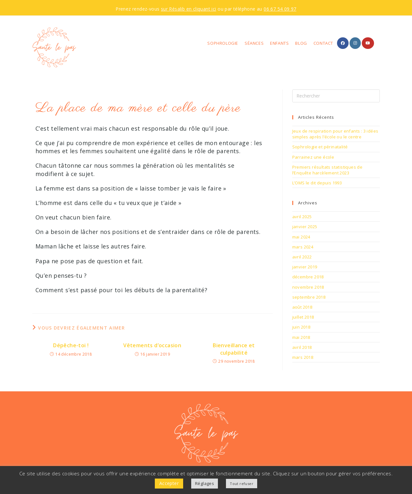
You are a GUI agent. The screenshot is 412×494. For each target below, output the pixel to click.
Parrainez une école (313, 157)
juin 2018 (301, 327)
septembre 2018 (309, 297)
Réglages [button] (204, 483)
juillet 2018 (303, 317)
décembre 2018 (308, 277)
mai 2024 (301, 237)
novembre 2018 (308, 287)
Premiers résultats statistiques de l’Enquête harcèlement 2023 (327, 170)
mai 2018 (301, 337)
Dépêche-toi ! (71, 345)
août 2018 (302, 307)
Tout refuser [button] (241, 483)
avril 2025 (302, 216)
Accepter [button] (169, 483)
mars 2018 (303, 357)
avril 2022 (302, 257)
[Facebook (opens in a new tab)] (343, 43)
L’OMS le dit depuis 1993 (317, 183)
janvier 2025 (304, 226)
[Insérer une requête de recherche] (336, 95)
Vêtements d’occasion (152, 345)
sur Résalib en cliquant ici (188, 9)
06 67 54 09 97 (280, 9)
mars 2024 (303, 247)
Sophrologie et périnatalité (320, 147)
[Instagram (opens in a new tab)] (355, 43)
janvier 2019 (304, 267)
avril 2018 (302, 347)
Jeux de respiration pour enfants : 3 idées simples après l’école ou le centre (335, 134)
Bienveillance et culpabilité (234, 349)
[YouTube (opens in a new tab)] (368, 43)
